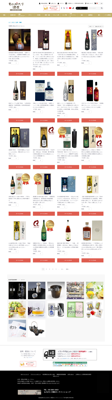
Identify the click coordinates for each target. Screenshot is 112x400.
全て (10, 22)
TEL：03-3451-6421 (51, 390)
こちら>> (30, 357)
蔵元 (13, 22)
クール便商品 (108, 15)
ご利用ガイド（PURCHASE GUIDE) (83, 374)
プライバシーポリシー (36, 374)
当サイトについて (25, 374)
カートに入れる (19, 73)
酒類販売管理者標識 (61, 374)
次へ (62, 269)
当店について (56, 376)
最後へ (67, 269)
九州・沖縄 (18, 22)
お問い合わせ (71, 374)
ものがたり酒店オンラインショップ (57, 392)
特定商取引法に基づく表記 (49, 374)
